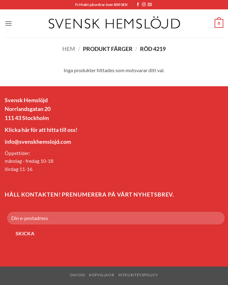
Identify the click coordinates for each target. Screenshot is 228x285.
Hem (68, 48)
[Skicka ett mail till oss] (150, 4)
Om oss (77, 274)
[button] (8, 23)
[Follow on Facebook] (138, 4)
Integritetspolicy (138, 274)
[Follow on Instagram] (144, 4)
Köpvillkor (101, 274)
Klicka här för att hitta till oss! (41, 129)
